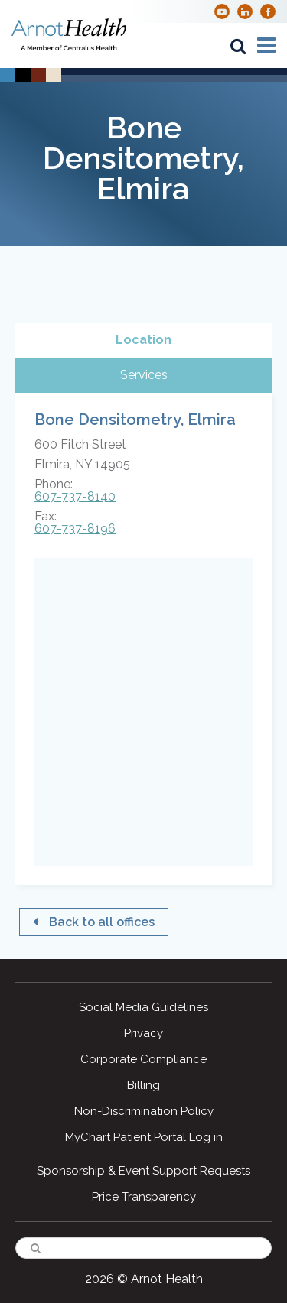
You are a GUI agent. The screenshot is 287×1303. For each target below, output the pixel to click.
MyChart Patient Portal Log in (144, 1137)
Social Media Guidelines (143, 1007)
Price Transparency (144, 1197)
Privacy (143, 1033)
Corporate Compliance (143, 1059)
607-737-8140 (75, 497)
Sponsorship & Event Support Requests (143, 1171)
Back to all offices (102, 922)
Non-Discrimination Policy (144, 1111)
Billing (143, 1085)
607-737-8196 (75, 529)
